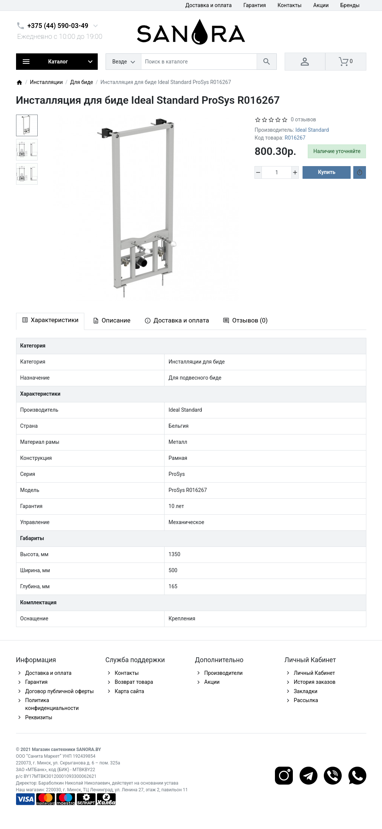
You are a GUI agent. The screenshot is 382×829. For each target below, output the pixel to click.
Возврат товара (134, 682)
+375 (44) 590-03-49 (58, 25)
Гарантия (255, 5)
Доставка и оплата (208, 5)
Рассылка (306, 700)
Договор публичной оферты (59, 691)
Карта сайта (129, 691)
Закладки (305, 691)
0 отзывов (303, 119)
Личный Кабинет (314, 673)
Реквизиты (39, 717)
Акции (321, 5)
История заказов (315, 682)
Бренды (350, 5)
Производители (223, 673)
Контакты (289, 5)
